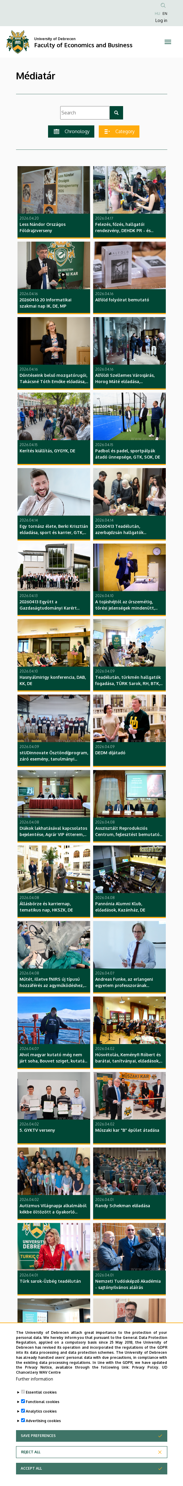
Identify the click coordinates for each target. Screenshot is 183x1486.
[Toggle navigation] (167, 42)
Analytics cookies (41, 1411)
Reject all (30, 1452)
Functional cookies (42, 1402)
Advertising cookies (43, 1421)
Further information (34, 1378)
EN (165, 13)
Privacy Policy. (145, 1367)
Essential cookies (41, 1392)
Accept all (31, 1468)
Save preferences (38, 1435)
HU (157, 13)
